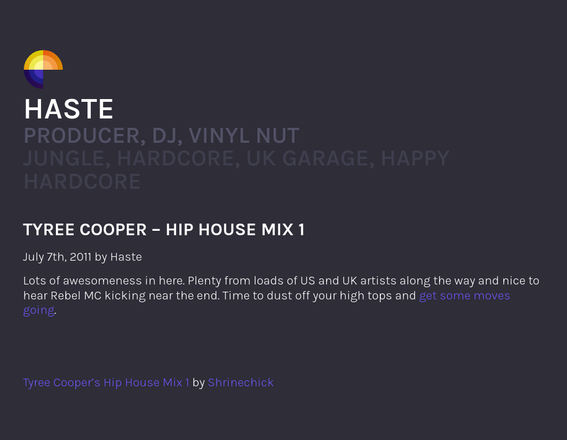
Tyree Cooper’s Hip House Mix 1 (106, 382)
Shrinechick (241, 382)
